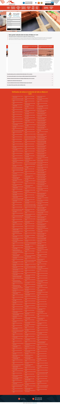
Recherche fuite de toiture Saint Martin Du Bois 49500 (42, 203)
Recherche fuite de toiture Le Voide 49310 (42, 374)
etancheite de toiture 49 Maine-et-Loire (51, 7)
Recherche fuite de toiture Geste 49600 (29, 144)
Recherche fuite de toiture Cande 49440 (17, 220)
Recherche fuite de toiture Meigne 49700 (30, 251)
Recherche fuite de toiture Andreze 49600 (18, 112)
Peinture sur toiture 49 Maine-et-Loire (33, 8)
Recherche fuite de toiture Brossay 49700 (17, 217)
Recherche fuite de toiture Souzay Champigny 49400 (42, 285)
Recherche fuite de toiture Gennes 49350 (30, 140)
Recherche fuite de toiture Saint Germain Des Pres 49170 (41, 153)
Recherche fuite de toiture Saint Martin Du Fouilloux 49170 (42, 205)
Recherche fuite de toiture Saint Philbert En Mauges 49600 (41, 219)
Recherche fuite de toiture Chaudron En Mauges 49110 (18, 288)
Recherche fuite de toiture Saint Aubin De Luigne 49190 (42, 108)
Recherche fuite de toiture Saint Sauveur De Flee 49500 (41, 236)
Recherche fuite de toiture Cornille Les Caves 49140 (18, 344)
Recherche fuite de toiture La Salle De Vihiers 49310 (42, 250)
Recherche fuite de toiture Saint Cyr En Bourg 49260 (42, 130)
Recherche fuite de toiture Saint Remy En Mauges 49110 (42, 229)
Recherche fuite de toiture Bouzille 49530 (17, 189)
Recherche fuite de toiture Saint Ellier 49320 (42, 132)
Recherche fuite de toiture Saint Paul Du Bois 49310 (42, 215)
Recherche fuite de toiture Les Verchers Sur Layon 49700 (41, 342)
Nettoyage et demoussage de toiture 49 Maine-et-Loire (13, 7)
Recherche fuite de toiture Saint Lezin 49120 (42, 191)
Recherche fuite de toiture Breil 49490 (18, 198)
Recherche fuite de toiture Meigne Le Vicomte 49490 (30, 249)
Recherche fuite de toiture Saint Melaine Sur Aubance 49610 (41, 210)
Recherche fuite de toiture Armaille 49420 (17, 122)
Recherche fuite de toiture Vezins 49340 (42, 356)
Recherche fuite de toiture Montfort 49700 (30, 271)
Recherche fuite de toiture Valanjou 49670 (30, 149)
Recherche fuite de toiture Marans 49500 (30, 226)
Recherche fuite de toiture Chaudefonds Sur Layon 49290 (17, 286)
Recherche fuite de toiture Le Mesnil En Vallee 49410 (30, 264)
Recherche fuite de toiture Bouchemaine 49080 (16, 178)
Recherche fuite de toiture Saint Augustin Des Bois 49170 (41, 111)
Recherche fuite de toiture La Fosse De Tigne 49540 (30, 125)
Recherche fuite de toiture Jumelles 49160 (30, 183)
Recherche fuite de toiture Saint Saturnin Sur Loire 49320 (41, 234)
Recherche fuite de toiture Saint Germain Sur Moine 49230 (41, 156)
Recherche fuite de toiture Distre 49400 (17, 380)
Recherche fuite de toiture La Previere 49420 (30, 372)
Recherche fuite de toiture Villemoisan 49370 (42, 368)
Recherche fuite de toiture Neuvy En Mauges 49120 (30, 313)
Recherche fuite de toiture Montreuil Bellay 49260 (30, 289)
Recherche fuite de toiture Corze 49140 (17, 351)
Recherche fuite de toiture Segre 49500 (41, 264)
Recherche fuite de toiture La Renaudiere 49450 (29, 389)
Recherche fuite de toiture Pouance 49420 (30, 367)
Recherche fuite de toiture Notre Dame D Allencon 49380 (30, 318)
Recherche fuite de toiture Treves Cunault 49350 (42, 323)
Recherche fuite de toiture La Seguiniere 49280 (41, 267)
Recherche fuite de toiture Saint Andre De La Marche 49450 (42, 106)
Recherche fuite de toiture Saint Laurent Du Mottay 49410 (41, 184)
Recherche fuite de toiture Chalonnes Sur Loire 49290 (18, 241)
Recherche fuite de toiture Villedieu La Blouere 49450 (42, 366)
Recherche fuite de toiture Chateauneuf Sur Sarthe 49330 (17, 281)
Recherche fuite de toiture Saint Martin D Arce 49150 (42, 198)
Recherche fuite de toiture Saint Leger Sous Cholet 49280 (42, 189)
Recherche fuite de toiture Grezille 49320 (30, 151)
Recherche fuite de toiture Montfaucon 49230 (30, 268)
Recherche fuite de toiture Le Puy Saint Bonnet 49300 (42, 381)
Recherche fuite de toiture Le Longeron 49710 (30, 207)
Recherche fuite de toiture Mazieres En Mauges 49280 (30, 244)
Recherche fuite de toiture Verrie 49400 (42, 354)
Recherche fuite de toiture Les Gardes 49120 (30, 134)
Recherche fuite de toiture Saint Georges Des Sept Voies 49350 (41, 141)
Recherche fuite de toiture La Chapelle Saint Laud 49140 (18, 272)
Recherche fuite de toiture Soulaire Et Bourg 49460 (42, 283)
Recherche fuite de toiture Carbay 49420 (17, 224)
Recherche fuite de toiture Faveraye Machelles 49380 (30, 104)
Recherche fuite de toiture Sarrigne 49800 (42, 252)
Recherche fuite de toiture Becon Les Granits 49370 (18, 158)
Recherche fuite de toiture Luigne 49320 (29, 224)
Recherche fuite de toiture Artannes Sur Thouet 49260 (18, 124)
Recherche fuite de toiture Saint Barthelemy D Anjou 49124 (41, 113)
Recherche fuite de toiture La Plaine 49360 (30, 348)
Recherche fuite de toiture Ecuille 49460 (29, 97)
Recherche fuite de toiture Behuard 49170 (17, 163)
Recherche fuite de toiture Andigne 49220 (17, 110)
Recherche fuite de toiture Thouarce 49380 (42, 295)
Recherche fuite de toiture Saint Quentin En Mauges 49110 (41, 224)
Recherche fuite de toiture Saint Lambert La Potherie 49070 (41, 177)
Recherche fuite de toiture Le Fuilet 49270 (30, 132)
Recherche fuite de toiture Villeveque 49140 (42, 370)
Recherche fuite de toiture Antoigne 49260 (18, 119)
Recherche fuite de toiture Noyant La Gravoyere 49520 (30, 322)
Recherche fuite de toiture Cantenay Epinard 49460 (18, 222)
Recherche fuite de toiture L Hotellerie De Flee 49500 (30, 161)
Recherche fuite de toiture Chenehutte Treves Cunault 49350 (18, 314)
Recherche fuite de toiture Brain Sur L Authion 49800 (18, 194)
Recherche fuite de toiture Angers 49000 (17, 115)
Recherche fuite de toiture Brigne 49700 (17, 205)
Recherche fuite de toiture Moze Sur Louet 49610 (30, 306)
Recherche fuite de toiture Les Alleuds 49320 (18, 100)
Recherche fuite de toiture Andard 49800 (17, 107)
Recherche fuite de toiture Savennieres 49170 (41, 259)
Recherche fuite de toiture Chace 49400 (17, 234)
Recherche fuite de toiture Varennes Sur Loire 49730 (42, 333)
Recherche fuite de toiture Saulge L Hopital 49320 (42, 255)
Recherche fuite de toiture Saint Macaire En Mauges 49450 (41, 193)
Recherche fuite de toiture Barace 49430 (17, 137)
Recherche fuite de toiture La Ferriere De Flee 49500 (30, 111)
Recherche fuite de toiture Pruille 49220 (29, 374)
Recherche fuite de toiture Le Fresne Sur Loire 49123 (18, 97)
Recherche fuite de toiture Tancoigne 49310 (42, 288)
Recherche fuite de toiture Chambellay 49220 (18, 243)
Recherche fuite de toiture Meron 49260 (29, 262)
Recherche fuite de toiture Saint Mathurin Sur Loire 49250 (41, 208)
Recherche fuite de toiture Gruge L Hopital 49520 (30, 156)
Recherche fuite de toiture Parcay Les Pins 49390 (30, 334)
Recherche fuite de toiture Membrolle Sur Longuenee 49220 (30, 256)
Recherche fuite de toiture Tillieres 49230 (42, 304)
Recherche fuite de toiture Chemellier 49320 (18, 307)
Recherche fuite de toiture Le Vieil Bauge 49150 (42, 359)
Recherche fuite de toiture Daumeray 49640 (18, 371)
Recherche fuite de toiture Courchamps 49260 (16, 358)
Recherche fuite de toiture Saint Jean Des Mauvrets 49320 (42, 167)
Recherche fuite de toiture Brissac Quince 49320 (17, 211)
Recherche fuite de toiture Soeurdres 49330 (42, 274)
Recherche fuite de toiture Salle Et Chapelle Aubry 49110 (42, 248)
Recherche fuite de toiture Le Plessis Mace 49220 (30, 353)
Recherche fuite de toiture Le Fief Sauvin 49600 (29, 113)
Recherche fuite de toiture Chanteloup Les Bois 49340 (18, 257)
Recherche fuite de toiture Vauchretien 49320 (42, 337)
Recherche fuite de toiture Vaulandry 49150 (42, 377)
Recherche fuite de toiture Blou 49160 (18, 167)
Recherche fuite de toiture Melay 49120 (29, 254)
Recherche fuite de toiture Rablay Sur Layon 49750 (30, 384)
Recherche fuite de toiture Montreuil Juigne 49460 (30, 287)
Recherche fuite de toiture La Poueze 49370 (30, 370)
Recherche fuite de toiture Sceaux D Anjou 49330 (42, 262)
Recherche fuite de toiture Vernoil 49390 (42, 352)
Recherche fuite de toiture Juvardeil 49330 (30, 188)
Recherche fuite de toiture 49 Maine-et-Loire (40, 8)
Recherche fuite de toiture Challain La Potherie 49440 (18, 236)
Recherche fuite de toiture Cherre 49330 (17, 319)
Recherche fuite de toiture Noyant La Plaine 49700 (30, 325)
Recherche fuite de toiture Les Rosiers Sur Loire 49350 (42, 99)
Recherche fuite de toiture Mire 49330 (30, 266)
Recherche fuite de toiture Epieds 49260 (29, 99)
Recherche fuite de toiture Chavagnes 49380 (18, 295)
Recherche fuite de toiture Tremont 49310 (42, 321)
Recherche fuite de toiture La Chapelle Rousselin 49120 (18, 267)
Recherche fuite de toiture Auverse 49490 (17, 129)
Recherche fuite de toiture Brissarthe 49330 (18, 213)
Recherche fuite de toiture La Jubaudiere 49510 (29, 176)
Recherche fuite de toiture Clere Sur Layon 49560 (18, 332)
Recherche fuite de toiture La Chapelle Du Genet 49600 (18, 262)
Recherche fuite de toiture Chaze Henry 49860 (17, 300)
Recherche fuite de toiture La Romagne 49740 (41, 97)
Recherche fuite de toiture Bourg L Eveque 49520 (17, 185)
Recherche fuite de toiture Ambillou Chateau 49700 (18, 105)
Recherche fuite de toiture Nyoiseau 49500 (30, 332)
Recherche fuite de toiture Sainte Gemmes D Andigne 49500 (42, 137)
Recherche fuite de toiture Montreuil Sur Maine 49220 (30, 294)
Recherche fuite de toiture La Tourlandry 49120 (41, 309)
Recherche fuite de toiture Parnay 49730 (29, 337)
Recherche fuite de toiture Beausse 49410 (18, 154)
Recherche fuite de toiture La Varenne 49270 (42, 330)
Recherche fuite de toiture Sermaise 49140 (42, 271)
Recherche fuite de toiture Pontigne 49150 (30, 360)
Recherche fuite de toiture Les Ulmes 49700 (42, 328)
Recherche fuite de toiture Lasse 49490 (29, 195)
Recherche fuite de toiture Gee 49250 (30, 136)
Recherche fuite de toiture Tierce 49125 (42, 300)
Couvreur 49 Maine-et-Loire (8, 8)
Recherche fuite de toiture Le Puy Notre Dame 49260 (29, 379)
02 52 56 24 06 (28, 2)
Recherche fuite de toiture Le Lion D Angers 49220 (30, 202)
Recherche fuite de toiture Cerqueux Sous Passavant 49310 (18, 231)
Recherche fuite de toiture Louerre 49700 (30, 212)
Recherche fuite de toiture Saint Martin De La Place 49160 (42, 200)
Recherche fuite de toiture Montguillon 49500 (30, 273)
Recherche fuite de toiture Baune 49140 (17, 142)
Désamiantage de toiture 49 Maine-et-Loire (46, 8)
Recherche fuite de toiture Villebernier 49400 (42, 363)
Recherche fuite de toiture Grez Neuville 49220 (29, 154)
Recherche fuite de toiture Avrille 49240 (17, 132)
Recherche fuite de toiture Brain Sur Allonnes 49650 (18, 192)
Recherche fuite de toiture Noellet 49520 (29, 315)
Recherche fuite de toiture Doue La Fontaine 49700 (17, 383)
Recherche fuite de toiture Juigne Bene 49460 (29, 179)
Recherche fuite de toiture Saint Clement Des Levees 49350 (41, 125)
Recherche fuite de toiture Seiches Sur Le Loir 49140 (42, 269)
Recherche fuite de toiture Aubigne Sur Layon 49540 (18, 126)
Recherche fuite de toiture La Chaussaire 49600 (17, 293)
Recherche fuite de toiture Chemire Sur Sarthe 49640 (17, 312)
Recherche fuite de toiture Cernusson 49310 (18, 227)
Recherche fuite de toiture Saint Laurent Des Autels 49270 (41, 182)
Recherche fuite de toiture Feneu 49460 (29, 108)
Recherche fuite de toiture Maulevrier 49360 (30, 238)
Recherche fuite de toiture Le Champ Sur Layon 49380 (18, 248)
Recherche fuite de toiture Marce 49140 (29, 229)
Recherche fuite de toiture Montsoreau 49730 (30, 299)
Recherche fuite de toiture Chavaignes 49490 (18, 297)
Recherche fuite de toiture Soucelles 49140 (42, 278)
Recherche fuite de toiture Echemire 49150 (18, 389)
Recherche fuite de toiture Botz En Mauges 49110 (17, 175)
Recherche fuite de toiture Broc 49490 (18, 215)
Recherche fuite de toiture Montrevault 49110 (30, 297)
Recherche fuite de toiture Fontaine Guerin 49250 (30, 116)
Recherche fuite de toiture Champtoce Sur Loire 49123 (18, 253)
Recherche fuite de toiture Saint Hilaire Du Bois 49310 (42, 158)
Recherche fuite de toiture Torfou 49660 (42, 307)
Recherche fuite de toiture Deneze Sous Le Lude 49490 (17, 378)
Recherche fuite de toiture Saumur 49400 (42, 257)
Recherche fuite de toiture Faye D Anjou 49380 (29, 106)
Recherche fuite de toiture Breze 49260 (17, 203)
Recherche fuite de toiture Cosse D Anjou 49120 (17, 353)
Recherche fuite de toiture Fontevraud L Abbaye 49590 (30, 120)
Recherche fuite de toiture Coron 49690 (17, 348)
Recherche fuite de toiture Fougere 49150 (30, 127)
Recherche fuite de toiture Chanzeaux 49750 (18, 260)
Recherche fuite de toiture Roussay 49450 (42, 104)
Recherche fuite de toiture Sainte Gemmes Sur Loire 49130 (42, 139)
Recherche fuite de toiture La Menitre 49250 (30, 258)
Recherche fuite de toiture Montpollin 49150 (30, 285)
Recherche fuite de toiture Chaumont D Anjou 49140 (18, 290)
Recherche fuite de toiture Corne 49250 (17, 341)
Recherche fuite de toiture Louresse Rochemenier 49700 (30, 214)
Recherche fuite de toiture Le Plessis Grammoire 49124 (30, 351)
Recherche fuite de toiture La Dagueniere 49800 (17, 366)
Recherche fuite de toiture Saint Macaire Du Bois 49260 (41, 196)
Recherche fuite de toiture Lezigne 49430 (30, 198)
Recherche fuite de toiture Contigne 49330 (18, 339)
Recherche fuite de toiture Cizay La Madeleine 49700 (17, 328)
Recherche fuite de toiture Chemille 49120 (18, 309)
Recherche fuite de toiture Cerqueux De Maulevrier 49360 (18, 229)
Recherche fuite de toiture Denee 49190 (17, 373)
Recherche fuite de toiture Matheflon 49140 (42, 387)
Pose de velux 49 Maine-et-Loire (37, 7)
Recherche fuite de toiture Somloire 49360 (42, 276)
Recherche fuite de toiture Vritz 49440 (18, 98)
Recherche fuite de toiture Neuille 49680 (29, 311)
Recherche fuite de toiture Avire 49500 (18, 130)
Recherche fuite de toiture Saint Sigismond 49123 (41, 241)
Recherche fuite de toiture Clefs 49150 (18, 330)
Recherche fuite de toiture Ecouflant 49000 (18, 391)
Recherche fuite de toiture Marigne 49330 (30, 231)
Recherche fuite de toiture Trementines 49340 (41, 318)
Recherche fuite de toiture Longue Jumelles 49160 (30, 210)
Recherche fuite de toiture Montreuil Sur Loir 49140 (30, 292)
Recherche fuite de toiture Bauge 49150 (17, 140)
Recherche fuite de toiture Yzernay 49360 (42, 379)
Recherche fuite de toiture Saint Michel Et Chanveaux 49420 (42, 212)
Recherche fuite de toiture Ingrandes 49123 (30, 164)
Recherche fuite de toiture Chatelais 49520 (18, 283)
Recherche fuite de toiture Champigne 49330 (18, 246)
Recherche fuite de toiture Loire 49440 (30, 205)
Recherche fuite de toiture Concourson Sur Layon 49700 (18, 337)
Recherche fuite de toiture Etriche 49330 (29, 101)
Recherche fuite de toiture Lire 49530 (30, 204)
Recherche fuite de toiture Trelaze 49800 (42, 314)
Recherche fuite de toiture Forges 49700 (29, 123)
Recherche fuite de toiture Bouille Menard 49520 (17, 180)
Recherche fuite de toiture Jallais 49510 (29, 169)
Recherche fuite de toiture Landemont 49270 (30, 193)
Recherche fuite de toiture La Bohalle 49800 (18, 171)
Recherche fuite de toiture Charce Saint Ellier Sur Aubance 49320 (17, 276)
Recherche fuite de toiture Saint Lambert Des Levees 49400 (41, 175)
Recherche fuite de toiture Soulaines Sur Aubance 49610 (42, 281)
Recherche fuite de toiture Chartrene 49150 (18, 279)
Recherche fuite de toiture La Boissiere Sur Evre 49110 (18, 173)
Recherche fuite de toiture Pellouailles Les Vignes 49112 (30, 344)
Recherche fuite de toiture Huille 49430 (30, 162)
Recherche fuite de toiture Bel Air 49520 (42, 384)
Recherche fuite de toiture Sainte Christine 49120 (42, 116)
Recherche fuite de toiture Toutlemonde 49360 (41, 311)
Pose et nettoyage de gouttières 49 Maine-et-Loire (18, 8)
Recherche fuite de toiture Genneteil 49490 (30, 142)
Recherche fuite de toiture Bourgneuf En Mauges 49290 (18, 187)
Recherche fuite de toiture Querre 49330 (29, 381)
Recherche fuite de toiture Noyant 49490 (29, 320)
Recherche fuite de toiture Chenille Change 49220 (17, 316)
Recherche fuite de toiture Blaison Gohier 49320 (17, 165)
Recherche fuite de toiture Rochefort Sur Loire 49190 (30, 391)
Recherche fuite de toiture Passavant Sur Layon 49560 (30, 339)
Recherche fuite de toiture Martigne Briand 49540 (30, 236)
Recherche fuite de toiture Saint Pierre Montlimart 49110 (42, 222)
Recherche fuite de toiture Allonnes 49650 (18, 103)
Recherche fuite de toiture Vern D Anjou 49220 (42, 347)
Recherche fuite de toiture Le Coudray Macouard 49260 (18, 356)
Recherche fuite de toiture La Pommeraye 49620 (29, 358)
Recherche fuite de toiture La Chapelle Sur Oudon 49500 (18, 274)
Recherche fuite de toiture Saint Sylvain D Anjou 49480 (41, 245)
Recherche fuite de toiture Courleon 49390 (18, 360)
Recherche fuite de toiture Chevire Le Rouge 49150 (18, 321)
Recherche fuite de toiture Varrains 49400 (42, 335)
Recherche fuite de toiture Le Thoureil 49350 (42, 297)
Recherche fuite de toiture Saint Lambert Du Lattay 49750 (41, 172)
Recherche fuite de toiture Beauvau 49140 (18, 156)
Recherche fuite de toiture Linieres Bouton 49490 (30, 200)
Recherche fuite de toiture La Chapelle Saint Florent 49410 (18, 269)
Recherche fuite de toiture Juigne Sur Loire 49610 (30, 181)
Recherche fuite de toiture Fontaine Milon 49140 (30, 118)
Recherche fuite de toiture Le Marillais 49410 (30, 233)
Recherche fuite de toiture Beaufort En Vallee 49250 (18, 147)
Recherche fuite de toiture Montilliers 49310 (30, 280)
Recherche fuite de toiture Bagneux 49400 (18, 135)
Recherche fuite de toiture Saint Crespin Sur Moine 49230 (41, 127)
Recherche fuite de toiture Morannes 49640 (30, 301)
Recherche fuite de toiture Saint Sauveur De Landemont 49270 (41, 238)
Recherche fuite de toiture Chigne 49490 (17, 323)
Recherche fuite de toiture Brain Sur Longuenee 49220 (18, 197)
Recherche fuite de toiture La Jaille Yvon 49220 (30, 167)
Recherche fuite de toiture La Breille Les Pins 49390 (18, 200)
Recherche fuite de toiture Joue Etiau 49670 (30, 174)
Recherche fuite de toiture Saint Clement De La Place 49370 (41, 123)
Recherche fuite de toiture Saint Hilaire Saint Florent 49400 (42, 160)
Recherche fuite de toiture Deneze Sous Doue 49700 (17, 376)
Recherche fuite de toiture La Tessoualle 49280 (41, 290)
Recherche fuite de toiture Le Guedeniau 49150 (29, 158)
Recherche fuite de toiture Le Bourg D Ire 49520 (18, 182)
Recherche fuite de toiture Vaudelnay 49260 (42, 340)
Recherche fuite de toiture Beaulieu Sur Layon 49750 (18, 149)
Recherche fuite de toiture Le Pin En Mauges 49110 (30, 346)
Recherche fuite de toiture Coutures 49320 (18, 363)
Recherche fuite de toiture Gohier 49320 (29, 147)
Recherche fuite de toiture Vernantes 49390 (42, 349)
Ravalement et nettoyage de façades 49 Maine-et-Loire (23, 7)
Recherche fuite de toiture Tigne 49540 (41, 302)
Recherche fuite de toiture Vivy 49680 (42, 372)
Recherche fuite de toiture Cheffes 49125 (17, 305)
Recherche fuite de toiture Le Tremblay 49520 (42, 316)
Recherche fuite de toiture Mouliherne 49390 (30, 304)
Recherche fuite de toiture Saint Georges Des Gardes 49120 (41, 146)
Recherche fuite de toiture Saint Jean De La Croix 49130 (42, 163)
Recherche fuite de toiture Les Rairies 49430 (30, 386)
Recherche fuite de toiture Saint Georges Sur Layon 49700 (41, 149)
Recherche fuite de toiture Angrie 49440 (17, 117)
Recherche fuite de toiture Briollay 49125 (17, 207)
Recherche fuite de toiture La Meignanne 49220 (29, 247)
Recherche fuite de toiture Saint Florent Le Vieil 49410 (41, 134)
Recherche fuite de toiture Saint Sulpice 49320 (41, 243)
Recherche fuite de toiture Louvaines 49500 (30, 219)
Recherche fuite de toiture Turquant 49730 (42, 326)
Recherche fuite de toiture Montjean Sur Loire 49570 (30, 282)
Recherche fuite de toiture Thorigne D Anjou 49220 (42, 293)
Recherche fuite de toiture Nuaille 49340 (29, 327)
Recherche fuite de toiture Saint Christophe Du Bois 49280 (41, 118)
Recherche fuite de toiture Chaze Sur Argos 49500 (18, 302)
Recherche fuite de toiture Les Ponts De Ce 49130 (30, 363)
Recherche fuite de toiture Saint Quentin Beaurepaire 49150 (41, 226)
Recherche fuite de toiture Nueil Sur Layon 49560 (30, 330)
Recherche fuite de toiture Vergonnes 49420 (42, 344)
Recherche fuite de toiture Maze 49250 (30, 242)
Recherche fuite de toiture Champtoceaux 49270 (16, 255)
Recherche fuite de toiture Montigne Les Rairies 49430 (30, 275)
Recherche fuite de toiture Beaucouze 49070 (18, 144)
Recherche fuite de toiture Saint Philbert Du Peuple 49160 (41, 217)
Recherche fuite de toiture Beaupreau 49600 (18, 151)
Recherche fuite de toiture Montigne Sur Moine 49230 (30, 278)
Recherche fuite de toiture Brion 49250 (18, 209)
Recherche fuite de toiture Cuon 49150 (18, 364)
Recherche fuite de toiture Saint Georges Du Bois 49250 (41, 144)
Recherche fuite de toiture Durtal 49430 (17, 387)
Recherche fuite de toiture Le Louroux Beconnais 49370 (30, 217)
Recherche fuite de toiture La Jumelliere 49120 (29, 186)
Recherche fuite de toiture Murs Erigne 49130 (30, 308)
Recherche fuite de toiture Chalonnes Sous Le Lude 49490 (18, 238)
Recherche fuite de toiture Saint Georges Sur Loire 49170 (41, 151)
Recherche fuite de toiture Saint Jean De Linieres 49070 (42, 165)
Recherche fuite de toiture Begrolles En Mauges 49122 (18, 161)
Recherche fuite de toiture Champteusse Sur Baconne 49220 (17, 250)
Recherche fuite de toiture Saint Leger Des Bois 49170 (42, 186)
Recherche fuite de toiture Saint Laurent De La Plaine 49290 (41, 179)
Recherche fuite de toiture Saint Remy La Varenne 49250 (42, 231)
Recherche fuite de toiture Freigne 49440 (30, 130)
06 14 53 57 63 (28, 3)
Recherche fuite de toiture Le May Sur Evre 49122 (30, 240)
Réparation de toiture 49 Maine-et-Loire (29, 7)
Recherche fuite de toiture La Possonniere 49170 (29, 365)
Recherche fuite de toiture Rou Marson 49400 (42, 101)
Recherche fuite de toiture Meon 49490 (30, 260)
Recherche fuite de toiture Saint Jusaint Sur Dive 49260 (41, 170)
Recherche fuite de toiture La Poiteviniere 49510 (29, 356)
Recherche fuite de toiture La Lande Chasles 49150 (30, 190)
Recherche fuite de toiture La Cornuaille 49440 (17, 346)
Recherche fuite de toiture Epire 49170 (42, 385)
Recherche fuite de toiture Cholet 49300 (17, 326)
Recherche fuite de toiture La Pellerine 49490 (30, 341)
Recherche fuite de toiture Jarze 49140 (29, 172)
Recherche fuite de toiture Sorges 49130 (42, 390)
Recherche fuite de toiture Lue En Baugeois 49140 (29, 222)
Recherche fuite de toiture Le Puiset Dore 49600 (30, 377)
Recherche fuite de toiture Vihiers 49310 (42, 361)
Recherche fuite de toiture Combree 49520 (18, 334)
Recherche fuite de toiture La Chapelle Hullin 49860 (18, 264)
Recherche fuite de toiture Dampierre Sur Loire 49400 (18, 369)
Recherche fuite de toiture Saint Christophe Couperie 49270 (41, 120)
